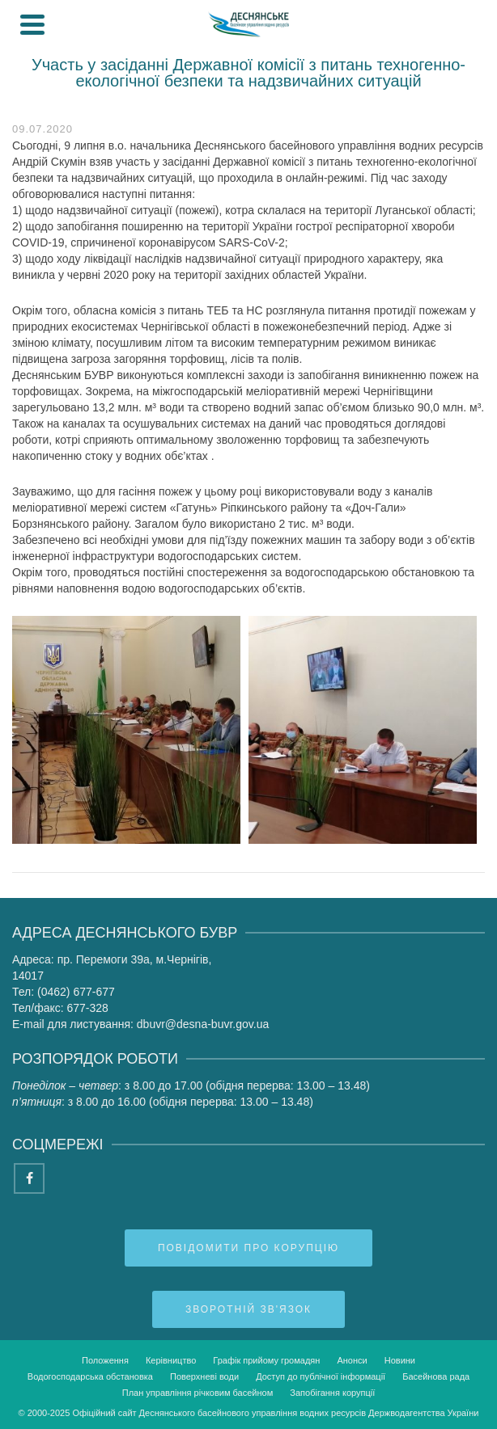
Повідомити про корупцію (248, 1248)
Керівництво (171, 1360)
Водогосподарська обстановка (90, 1376)
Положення (105, 1360)
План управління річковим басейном (198, 1392)
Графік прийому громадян (266, 1360)
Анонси (352, 1360)
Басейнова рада (435, 1376)
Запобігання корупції (332, 1392)
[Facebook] (29, 1178)
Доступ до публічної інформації (320, 1376)
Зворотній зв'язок (248, 1309)
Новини (399, 1360)
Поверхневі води (204, 1376)
